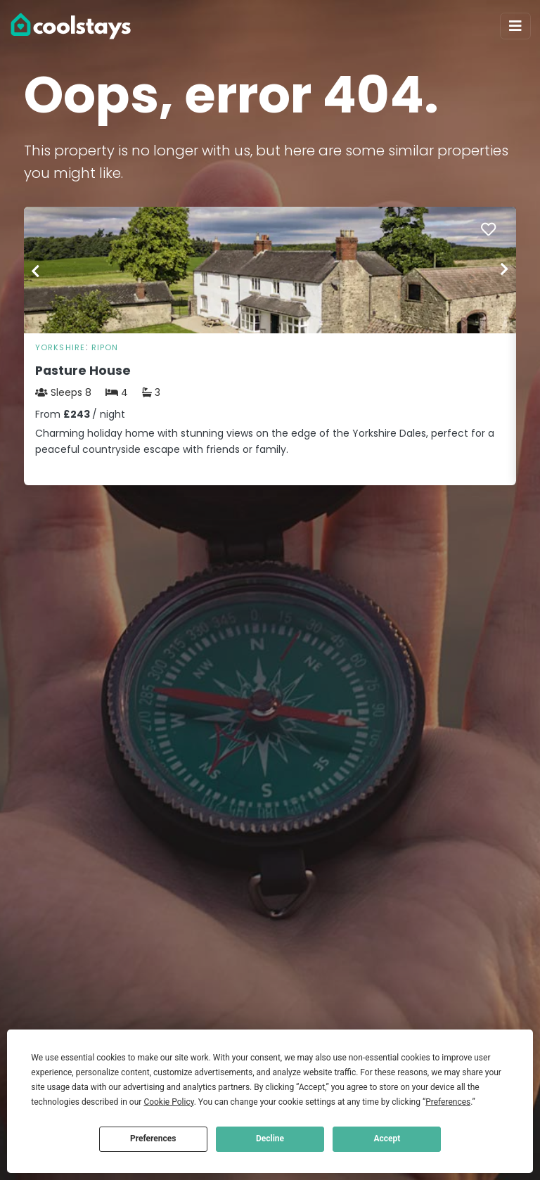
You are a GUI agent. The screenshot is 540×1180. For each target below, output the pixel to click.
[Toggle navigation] (515, 26)
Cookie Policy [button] (168, 1102)
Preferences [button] (447, 1102)
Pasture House (83, 370)
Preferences (153, 1138)
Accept (386, 1138)
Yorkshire (60, 347)
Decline (270, 1138)
